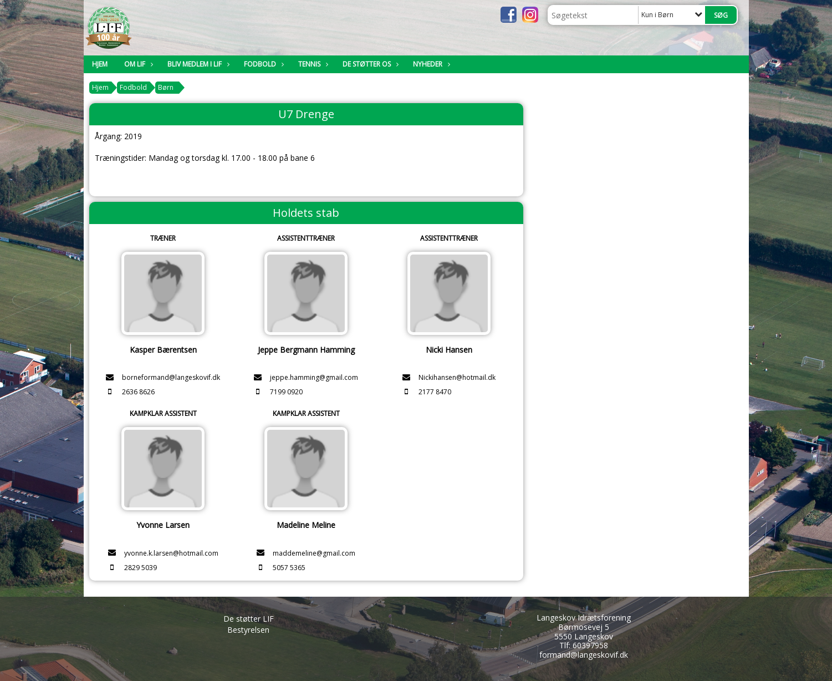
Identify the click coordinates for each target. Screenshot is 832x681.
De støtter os (369, 64)
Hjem (100, 64)
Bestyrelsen (248, 629)
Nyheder (430, 64)
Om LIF (137, 64)
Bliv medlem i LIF (197, 64)
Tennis (312, 64)
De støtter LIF (248, 618)
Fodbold (263, 64)
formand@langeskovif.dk (583, 654)
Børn (165, 87)
